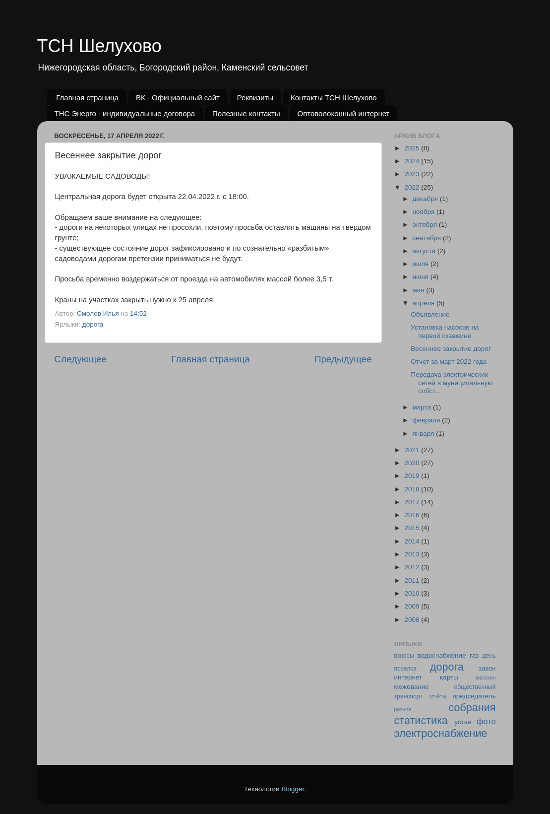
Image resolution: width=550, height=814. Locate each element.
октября (426, 224)
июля (421, 264)
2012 (412, 567)
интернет (408, 677)
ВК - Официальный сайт (178, 97)
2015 (412, 528)
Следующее (81, 359)
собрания (471, 707)
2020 (412, 463)
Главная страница (87, 97)
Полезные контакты (246, 113)
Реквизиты (255, 97)
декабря (426, 199)
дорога (93, 324)
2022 (412, 187)
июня (421, 276)
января (424, 433)
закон (487, 668)
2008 (412, 619)
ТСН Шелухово (99, 46)
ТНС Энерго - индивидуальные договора (125, 113)
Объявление (430, 314)
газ (474, 655)
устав (462, 722)
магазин (486, 677)
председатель (474, 696)
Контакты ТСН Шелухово (334, 97)
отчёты (437, 696)
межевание (411, 686)
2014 (412, 541)
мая (420, 290)
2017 (412, 502)
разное (403, 709)
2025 (412, 148)
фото (486, 721)
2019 (412, 475)
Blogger (292, 789)
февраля (427, 420)
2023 (412, 174)
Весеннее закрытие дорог (451, 348)
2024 (412, 161)
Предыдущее (343, 359)
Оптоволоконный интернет (343, 113)
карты (449, 677)
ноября (424, 211)
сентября (428, 238)
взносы (404, 655)
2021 (412, 450)
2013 (412, 554)
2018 (412, 489)
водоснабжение (442, 655)
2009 (412, 606)
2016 (412, 515)
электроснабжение (441, 733)
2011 (412, 580)
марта (423, 407)
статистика (421, 720)
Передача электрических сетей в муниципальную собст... (451, 382)
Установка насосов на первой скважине (445, 331)
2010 (412, 593)
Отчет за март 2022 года (449, 361)
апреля (424, 303)
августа (425, 251)
